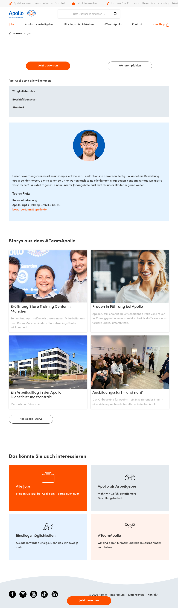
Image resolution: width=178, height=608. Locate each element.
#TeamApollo (112, 24)
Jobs (11, 24)
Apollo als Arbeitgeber (39, 24)
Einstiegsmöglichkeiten (79, 24)
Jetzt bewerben (48, 65)
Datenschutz (136, 595)
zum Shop (160, 25)
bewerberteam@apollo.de (29, 209)
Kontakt (137, 24)
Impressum (117, 595)
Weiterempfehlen (130, 65)
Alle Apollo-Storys (31, 419)
